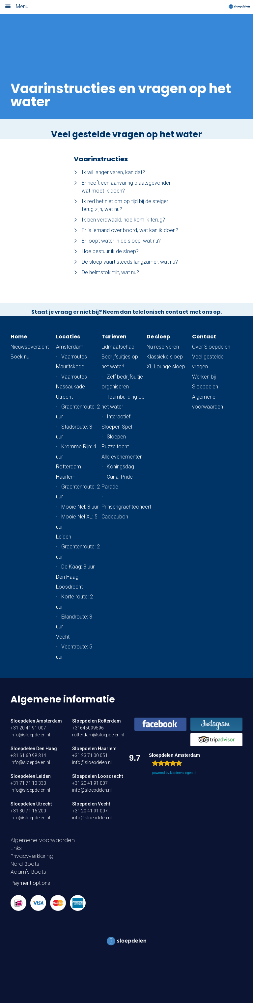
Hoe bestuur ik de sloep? (106, 251)
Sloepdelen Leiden (31, 776)
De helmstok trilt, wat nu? (106, 272)
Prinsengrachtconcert (126, 507)
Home (19, 336)
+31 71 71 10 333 (28, 783)
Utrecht (64, 397)
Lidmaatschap (117, 347)
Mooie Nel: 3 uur (79, 507)
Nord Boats (25, 864)
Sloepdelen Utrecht (31, 803)
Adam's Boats (28, 872)
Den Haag (67, 577)
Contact (204, 336)
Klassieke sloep (165, 357)
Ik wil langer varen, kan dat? (109, 172)
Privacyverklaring (32, 856)
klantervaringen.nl (183, 773)
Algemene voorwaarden (43, 840)
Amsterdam (69, 347)
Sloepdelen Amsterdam (36, 721)
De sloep (158, 336)
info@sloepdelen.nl (30, 734)
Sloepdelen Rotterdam (96, 721)
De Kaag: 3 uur (78, 567)
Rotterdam (68, 466)
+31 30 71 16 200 (28, 810)
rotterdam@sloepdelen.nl (98, 734)
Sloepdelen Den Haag (34, 748)
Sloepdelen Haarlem (94, 748)
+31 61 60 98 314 (28, 755)
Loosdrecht (69, 587)
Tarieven (113, 336)
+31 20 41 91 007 (28, 727)
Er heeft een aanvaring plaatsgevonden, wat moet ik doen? (123, 187)
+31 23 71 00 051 (90, 755)
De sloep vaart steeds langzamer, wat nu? (126, 262)
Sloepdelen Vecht (91, 803)
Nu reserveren (163, 347)
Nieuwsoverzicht (30, 347)
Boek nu (20, 357)
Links (16, 848)
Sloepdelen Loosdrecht (97, 776)
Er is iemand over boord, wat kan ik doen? (126, 230)
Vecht (63, 637)
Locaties (68, 336)
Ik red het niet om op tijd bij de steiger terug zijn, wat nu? (121, 205)
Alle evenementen (122, 457)
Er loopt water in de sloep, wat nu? (117, 241)
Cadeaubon (114, 517)
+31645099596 (88, 727)
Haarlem (65, 477)
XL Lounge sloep (166, 366)
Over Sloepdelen (211, 347)
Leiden (63, 537)
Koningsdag (120, 466)
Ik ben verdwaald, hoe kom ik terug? (119, 220)
